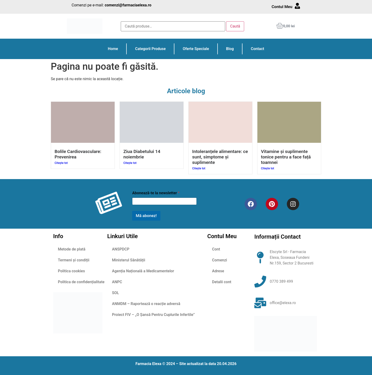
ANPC (117, 282)
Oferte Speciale (196, 48)
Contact (257, 48)
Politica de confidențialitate (81, 282)
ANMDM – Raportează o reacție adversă (146, 303)
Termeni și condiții (73, 260)
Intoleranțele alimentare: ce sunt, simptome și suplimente (220, 157)
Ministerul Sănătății (128, 260)
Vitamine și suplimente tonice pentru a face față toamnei (286, 157)
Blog (230, 48)
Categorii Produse (150, 48)
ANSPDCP (120, 249)
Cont (216, 249)
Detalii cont (221, 282)
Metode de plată (71, 249)
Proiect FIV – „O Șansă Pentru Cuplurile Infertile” (153, 314)
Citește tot (61, 163)
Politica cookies (71, 271)
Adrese (218, 271)
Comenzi (219, 260)
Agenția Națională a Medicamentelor (143, 271)
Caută (235, 26)
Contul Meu (282, 6)
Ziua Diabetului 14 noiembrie (141, 154)
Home (113, 48)
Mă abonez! (146, 215)
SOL (115, 293)
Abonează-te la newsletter (155, 193)
